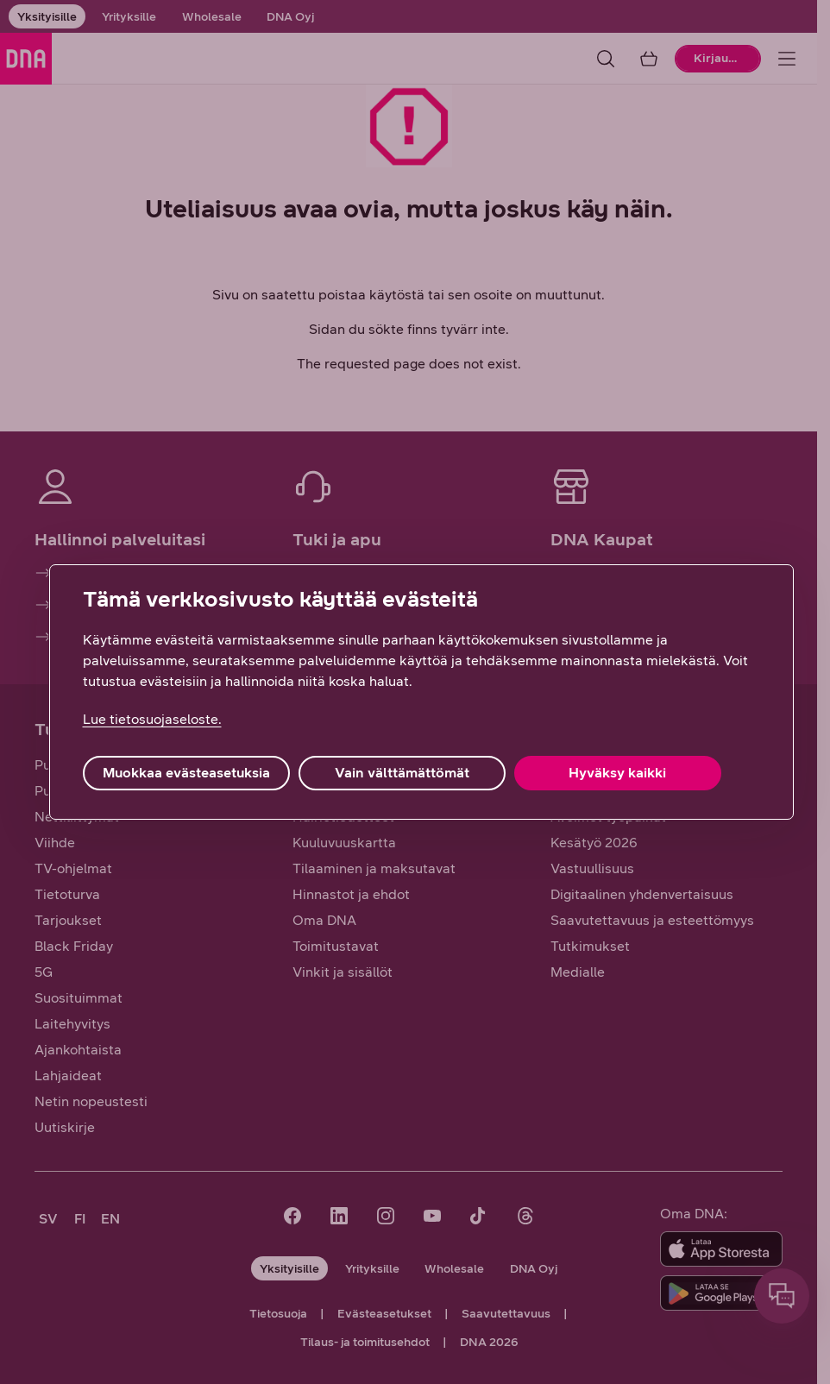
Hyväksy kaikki (617, 772)
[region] (421, 692)
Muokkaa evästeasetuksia (186, 772)
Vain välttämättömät (402, 772)
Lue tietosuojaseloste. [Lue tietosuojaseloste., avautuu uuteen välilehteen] (152, 719)
